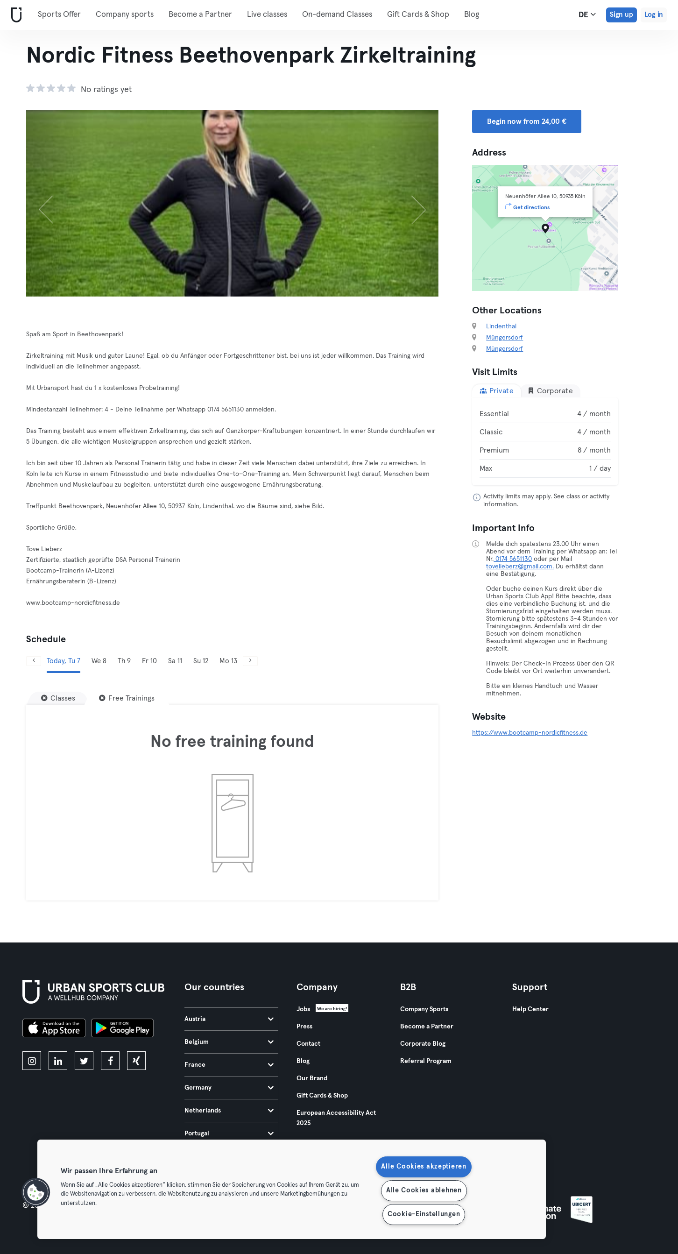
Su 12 (200, 661)
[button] (36, 1192)
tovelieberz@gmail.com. (520, 566)
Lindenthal (501, 326)
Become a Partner (200, 15)
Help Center (530, 1009)
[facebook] (110, 1060)
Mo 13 (228, 661)
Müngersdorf (504, 337)
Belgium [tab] (229, 1042)
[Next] (407, 203)
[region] (291, 1189)
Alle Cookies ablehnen (424, 1190)
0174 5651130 (513, 559)
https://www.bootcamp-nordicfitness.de (529, 733)
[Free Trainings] (126, 698)
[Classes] (58, 698)
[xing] (136, 1060)
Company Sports (424, 1009)
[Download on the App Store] (53, 1029)
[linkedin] (58, 1060)
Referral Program (426, 1061)
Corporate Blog (422, 1044)
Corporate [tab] (550, 391)
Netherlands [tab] (229, 1110)
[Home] (14, 15)
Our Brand (312, 1078)
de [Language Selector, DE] (587, 14)
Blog (471, 15)
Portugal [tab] (229, 1133)
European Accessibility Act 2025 (336, 1118)
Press (304, 1026)
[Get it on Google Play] (122, 1029)
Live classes (267, 15)
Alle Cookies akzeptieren (423, 1166)
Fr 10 (149, 661)
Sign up (621, 14)
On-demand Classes (337, 15)
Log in (653, 14)
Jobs (303, 1009)
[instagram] (31, 1060)
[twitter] (84, 1060)
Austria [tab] (229, 1019)
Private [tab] (497, 391)
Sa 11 (175, 661)
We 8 (99, 661)
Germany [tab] (229, 1087)
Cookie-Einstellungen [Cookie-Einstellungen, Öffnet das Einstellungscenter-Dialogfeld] (424, 1214)
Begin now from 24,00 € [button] (526, 121)
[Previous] (57, 203)
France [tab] (229, 1064)
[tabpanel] (545, 441)
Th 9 (124, 661)
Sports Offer (59, 15)
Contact (308, 1044)
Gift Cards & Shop (418, 15)
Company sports (125, 15)
